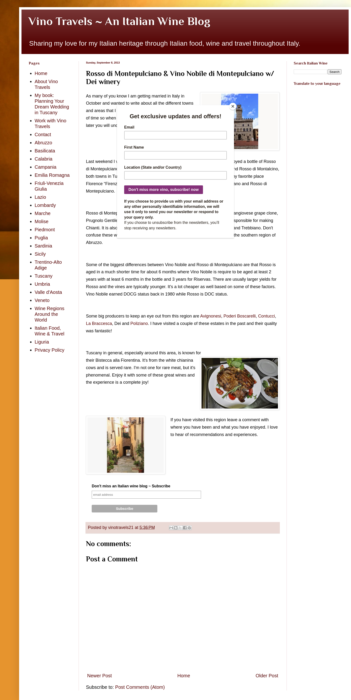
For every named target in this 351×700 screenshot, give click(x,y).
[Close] (232, 106)
